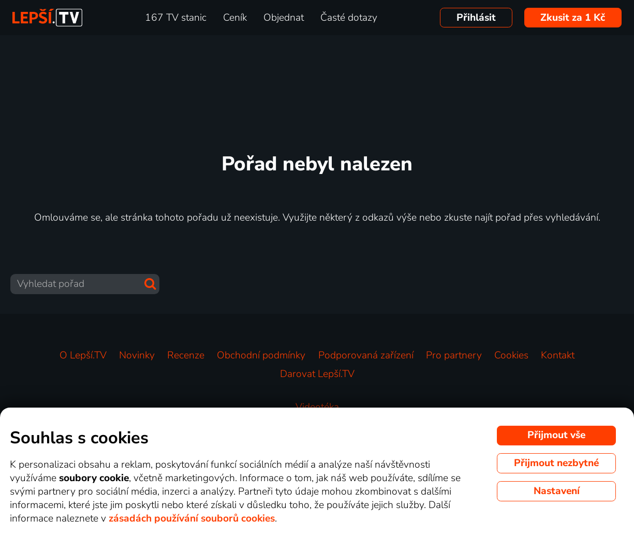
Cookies (511, 355)
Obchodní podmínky (261, 355)
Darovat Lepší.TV (317, 374)
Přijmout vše (556, 435)
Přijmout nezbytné (556, 463)
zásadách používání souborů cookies (192, 518)
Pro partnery (454, 355)
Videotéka (317, 407)
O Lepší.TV (83, 355)
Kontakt (557, 355)
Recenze (185, 355)
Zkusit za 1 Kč (572, 17)
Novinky (137, 355)
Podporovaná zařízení (366, 355)
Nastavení (557, 491)
